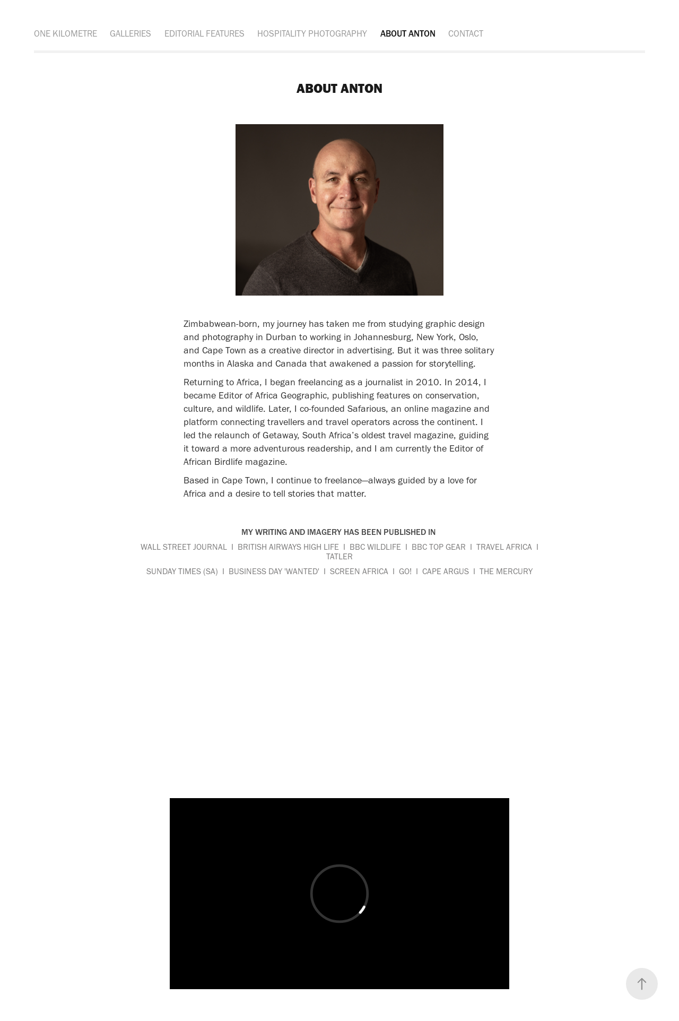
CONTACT (465, 33)
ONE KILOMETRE (65, 33)
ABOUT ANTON (408, 33)
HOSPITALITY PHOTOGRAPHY (312, 33)
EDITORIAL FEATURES (204, 33)
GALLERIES (130, 33)
